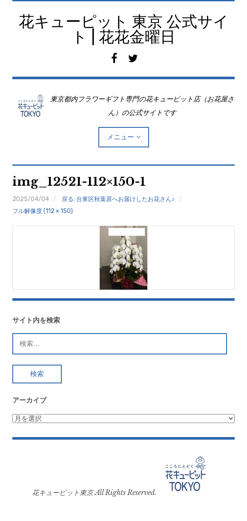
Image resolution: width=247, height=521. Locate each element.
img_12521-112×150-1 (79, 181)
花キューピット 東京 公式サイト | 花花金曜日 (124, 29)
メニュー (120, 137)
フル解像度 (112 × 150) (42, 211)
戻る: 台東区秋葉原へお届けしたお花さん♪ (118, 199)
